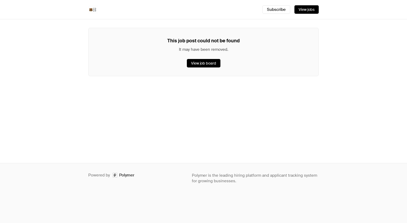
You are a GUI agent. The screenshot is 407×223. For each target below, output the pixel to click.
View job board (203, 63)
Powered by (111, 175)
